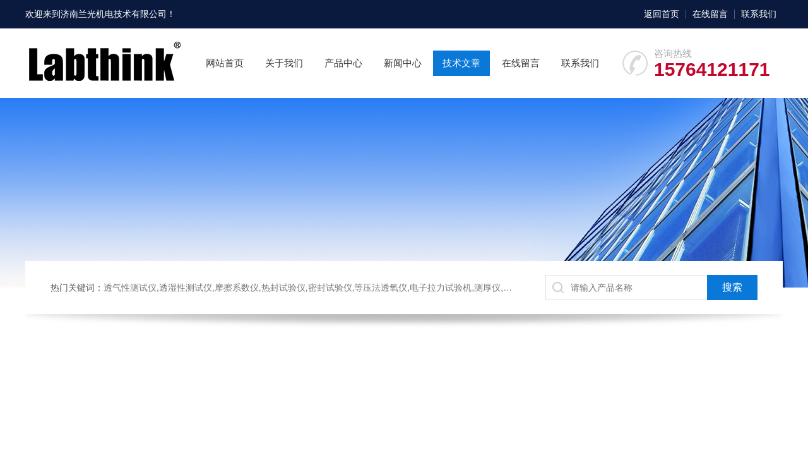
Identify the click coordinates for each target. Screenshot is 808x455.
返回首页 (661, 14)
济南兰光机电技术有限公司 (114, 14)
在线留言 (710, 14)
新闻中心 (403, 63)
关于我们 (284, 63)
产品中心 (343, 63)
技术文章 (461, 63)
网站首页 (225, 63)
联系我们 (758, 14)
